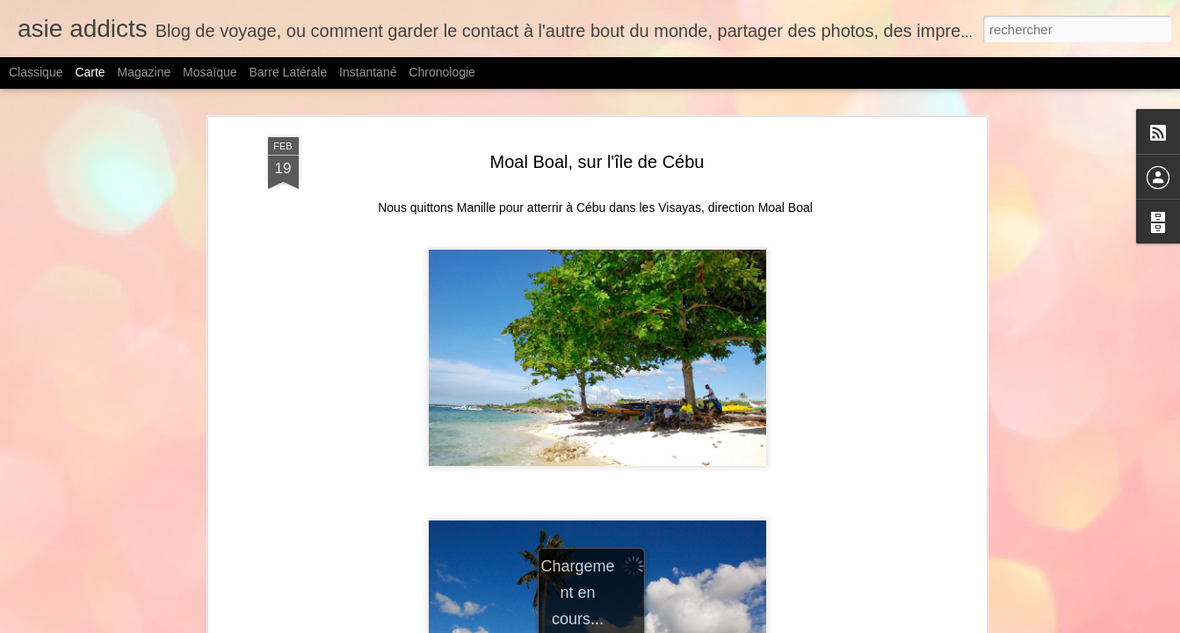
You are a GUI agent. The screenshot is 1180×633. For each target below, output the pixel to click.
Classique (35, 72)
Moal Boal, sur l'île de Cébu (597, 161)
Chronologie (442, 72)
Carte (90, 72)
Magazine (144, 72)
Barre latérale (288, 72)
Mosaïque (209, 72)
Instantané (367, 72)
